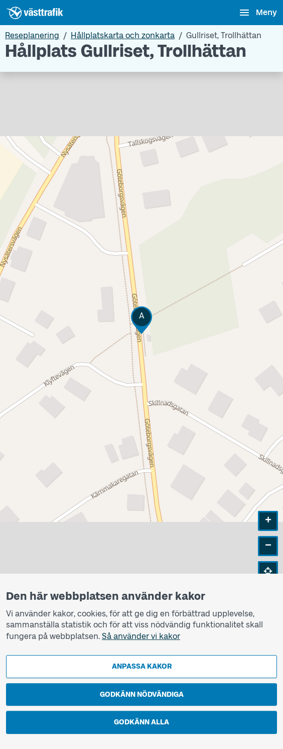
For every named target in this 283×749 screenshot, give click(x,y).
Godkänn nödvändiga (142, 694)
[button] (141, 320)
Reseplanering (32, 35)
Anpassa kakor (142, 666)
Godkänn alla (141, 722)
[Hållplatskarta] (141, 334)
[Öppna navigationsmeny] (257, 13)
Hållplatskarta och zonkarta (123, 35)
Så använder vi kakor (141, 636)
